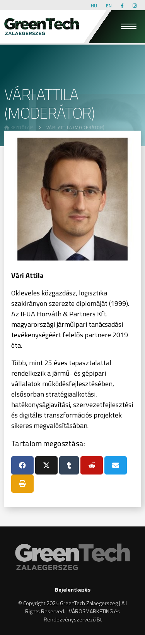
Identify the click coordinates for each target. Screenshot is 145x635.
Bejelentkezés (72, 589)
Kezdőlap (18, 127)
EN (109, 5)
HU (94, 5)
